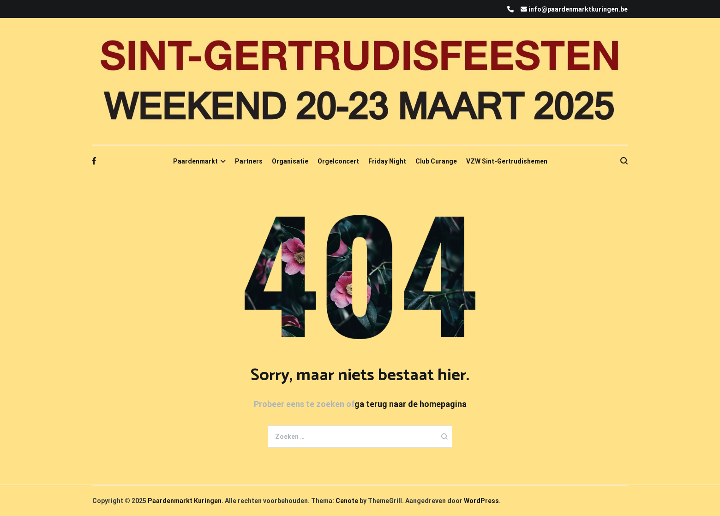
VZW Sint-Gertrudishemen (506, 161)
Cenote (347, 500)
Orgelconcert (338, 161)
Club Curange (436, 161)
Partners (249, 161)
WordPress (481, 500)
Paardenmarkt (195, 161)
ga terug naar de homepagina (410, 404)
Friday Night (387, 161)
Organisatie (290, 161)
